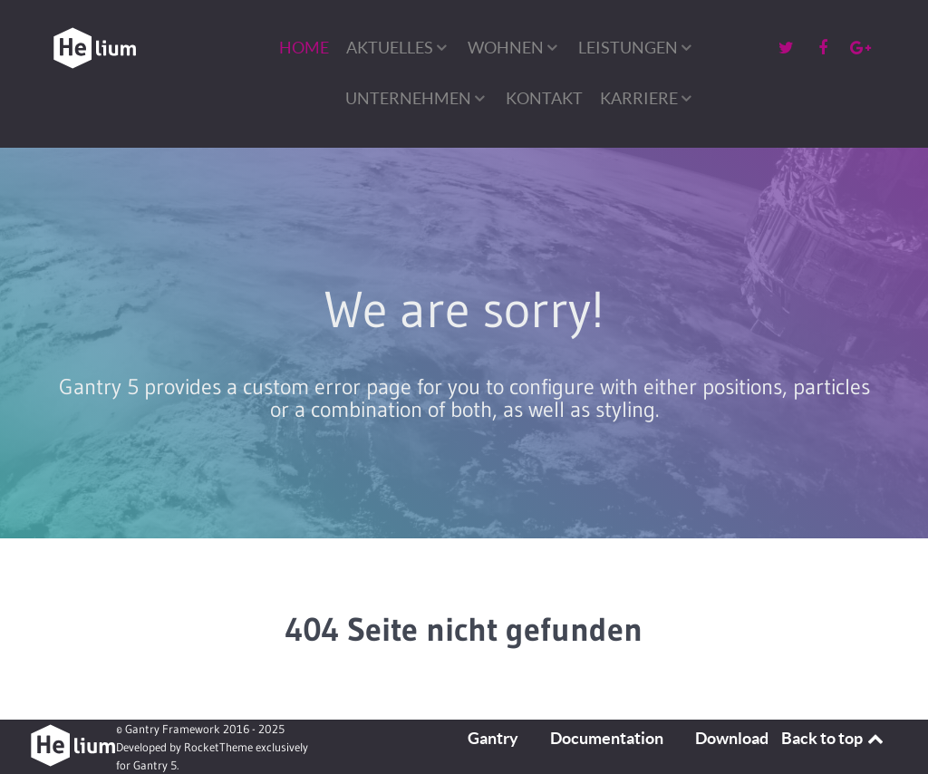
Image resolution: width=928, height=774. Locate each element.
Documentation (606, 738)
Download (731, 738)
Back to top (833, 738)
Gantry (493, 738)
